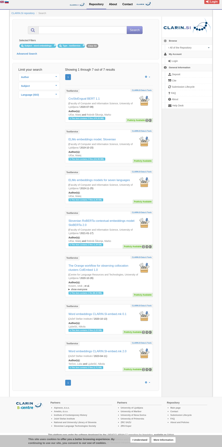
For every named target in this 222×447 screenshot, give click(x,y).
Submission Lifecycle (181, 415)
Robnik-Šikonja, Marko (99, 114)
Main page (175, 408)
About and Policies (179, 422)
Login (212, 1)
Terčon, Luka (75, 363)
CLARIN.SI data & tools (142, 90)
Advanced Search (27, 53)
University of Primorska (132, 419)
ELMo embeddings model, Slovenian (92, 139)
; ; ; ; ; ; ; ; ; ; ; (109, 287)
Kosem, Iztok (76, 285)
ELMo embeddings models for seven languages (99, 180)
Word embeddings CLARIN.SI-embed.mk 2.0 (98, 351)
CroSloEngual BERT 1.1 (84, 98)
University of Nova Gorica (133, 415)
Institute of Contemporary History (70, 415)
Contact (174, 411)
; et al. (109, 287)
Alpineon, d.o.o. (62, 408)
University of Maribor (131, 411)
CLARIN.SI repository (23, 13)
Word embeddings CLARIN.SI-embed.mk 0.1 (98, 314)
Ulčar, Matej (75, 114)
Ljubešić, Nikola (77, 326)
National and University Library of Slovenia (75, 422)
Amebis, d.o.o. (61, 411)
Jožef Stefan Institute (80, 318)
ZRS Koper (126, 426)
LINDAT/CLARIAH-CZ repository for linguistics (130, 434)
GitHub (170, 434)
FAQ (172, 419)
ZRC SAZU (126, 422)
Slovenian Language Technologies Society (75, 426)
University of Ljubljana (132, 408)
